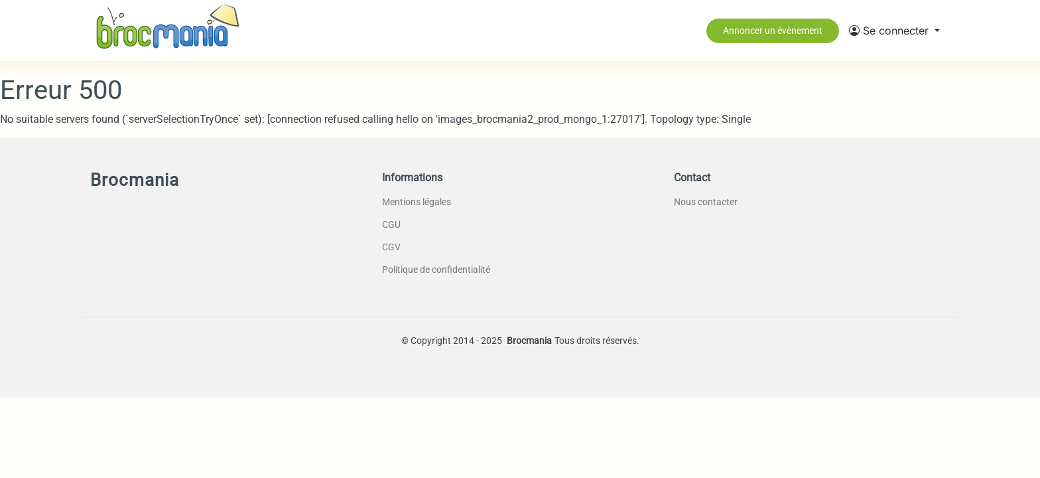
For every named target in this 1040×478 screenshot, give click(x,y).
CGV (391, 247)
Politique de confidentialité (436, 269)
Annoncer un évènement (772, 30)
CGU (391, 224)
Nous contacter (706, 201)
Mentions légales (416, 201)
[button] (894, 30)
